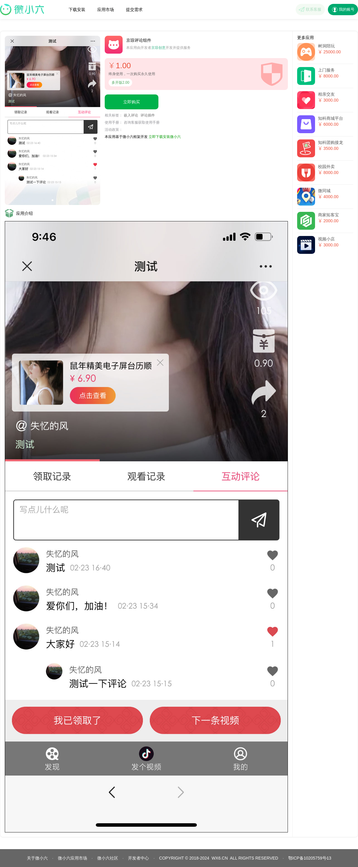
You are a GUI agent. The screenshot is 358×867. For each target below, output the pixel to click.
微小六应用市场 (72, 858)
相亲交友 (326, 94)
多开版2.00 (120, 82)
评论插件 (148, 115)
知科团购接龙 (330, 142)
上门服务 (326, 70)
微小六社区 (107, 858)
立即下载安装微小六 (165, 137)
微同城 (324, 190)
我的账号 (346, 9)
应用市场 (106, 8)
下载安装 (77, 9)
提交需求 (134, 9)
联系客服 (313, 9)
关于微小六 (37, 858)
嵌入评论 (131, 115)
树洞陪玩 (326, 45)
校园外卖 (326, 166)
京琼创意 (158, 48)
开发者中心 (138, 858)
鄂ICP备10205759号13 (309, 858)
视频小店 (326, 239)
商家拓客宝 (328, 214)
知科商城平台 (330, 118)
